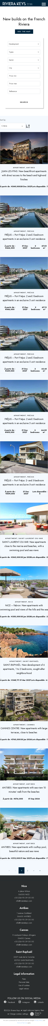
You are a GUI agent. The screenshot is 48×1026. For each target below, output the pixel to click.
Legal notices (24, 988)
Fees (24, 979)
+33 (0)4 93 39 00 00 (24, 897)
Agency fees (39, 1010)
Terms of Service (22, 1023)
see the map (24, 31)
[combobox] (24, 44)
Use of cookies (24, 985)
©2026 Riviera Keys (12, 1010)
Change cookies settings (18, 1013)
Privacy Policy (39, 1020)
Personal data (24, 982)
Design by (35, 1014)
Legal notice (27, 1010)
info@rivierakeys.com (24, 900)
